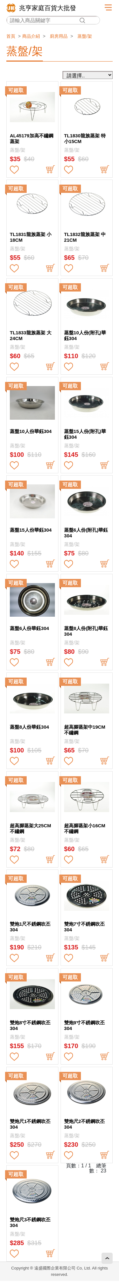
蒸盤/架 (84, 36)
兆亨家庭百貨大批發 (47, 7)
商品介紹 (31, 36)
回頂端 (107, 1258)
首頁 (10, 36)
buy (50, 169)
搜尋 (82, 20)
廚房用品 (59, 36)
